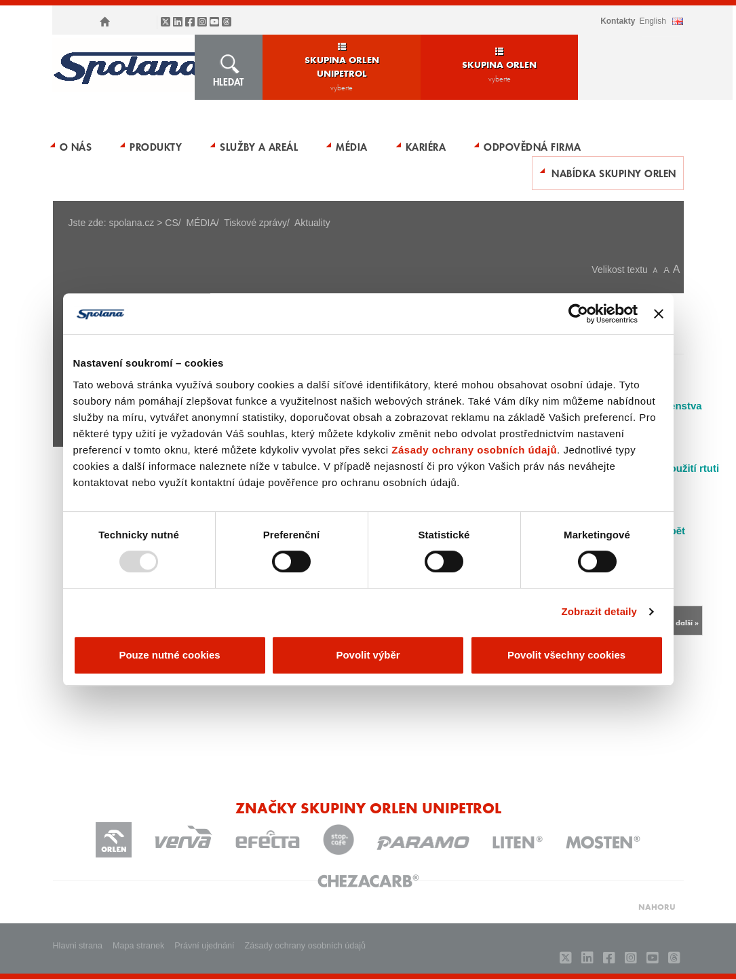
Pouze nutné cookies (169, 655)
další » (687, 622)
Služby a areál (259, 146)
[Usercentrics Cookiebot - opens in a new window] (578, 313)
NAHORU (657, 906)
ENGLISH (652, 21)
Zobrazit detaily (599, 611)
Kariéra (426, 146)
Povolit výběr (368, 655)
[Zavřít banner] (658, 313)
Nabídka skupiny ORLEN (613, 173)
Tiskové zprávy (255, 222)
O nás (76, 146)
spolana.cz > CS (143, 222)
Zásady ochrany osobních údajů (474, 450)
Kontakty (617, 21)
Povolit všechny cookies (566, 655)
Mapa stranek (138, 945)
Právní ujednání (204, 945)
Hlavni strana (78, 945)
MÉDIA (352, 146)
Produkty (156, 146)
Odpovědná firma (532, 146)
